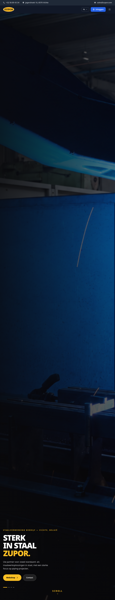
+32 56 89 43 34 (11, 2)
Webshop (12, 577)
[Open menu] (109, 9)
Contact (29, 577)
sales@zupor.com (103, 2)
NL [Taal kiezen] (85, 9)
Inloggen (98, 9)
